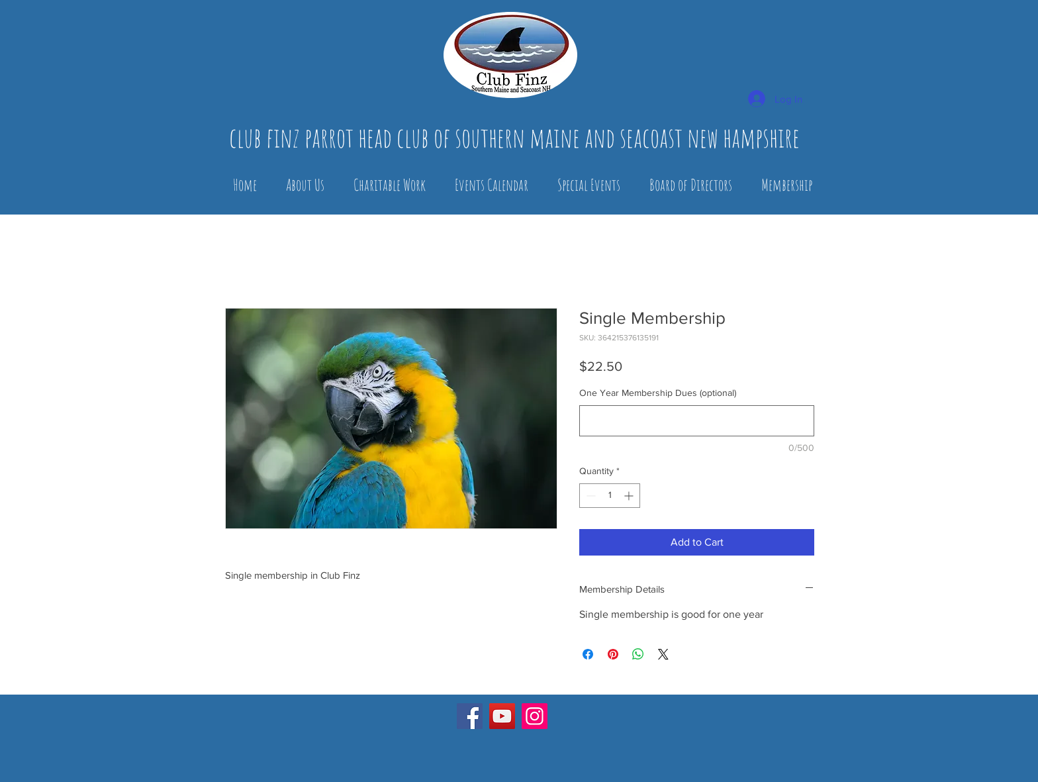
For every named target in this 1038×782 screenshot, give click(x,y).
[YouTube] (502, 716)
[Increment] (630, 495)
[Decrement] (589, 495)
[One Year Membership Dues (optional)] (697, 420)
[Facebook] (470, 716)
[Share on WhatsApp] (638, 654)
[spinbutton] (610, 495)
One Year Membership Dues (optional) (657, 392)
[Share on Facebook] (588, 654)
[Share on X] (663, 654)
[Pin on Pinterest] (613, 654)
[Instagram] (534, 716)
